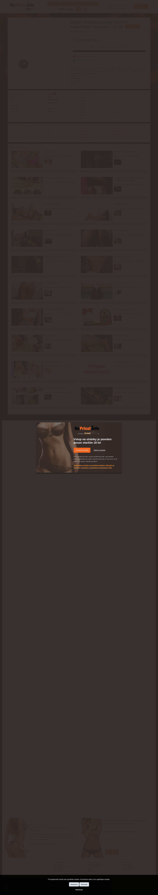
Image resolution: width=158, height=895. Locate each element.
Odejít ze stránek (99, 450)
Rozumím (84, 884)
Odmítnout (79, 890)
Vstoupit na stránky (82, 450)
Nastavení (74, 884)
